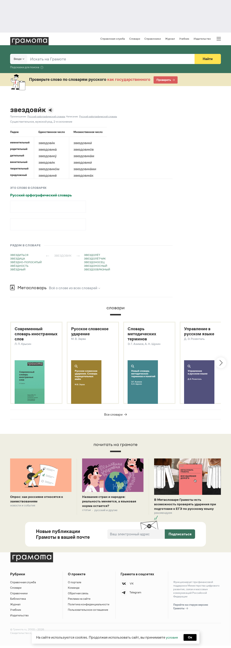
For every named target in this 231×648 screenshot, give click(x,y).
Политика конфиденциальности (89, 606)
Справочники (152, 39)
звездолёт (92, 255)
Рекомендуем (163, 515)
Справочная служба (112, 39)
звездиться (19, 255)
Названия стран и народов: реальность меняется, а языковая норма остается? (111, 503)
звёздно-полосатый (26, 262)
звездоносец (94, 262)
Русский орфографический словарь (41, 195)
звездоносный (95, 266)
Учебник (184, 39)
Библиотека (18, 601)
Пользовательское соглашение (88, 612)
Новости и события (22, 507)
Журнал (170, 39)
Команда (73, 590)
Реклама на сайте (79, 601)
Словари (134, 39)
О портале (74, 584)
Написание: (72, 117)
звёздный (17, 269)
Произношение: (18, 117)
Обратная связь (78, 595)
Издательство (202, 39)
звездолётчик (95, 258)
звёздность (19, 266)
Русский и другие (105, 512)
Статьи (86, 512)
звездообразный (97, 269)
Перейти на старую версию (190, 609)
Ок (190, 637)
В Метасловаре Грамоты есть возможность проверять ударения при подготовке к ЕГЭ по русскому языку (187, 506)
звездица (17, 258)
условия (171, 637)
